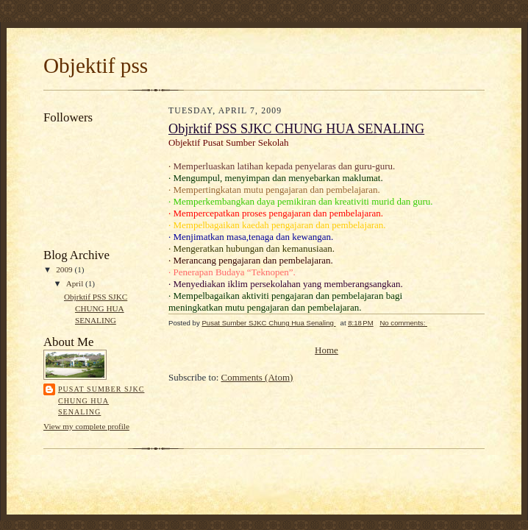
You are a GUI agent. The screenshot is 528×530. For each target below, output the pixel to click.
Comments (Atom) (257, 377)
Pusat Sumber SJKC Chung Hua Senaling (101, 400)
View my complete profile (86, 426)
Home (326, 350)
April (75, 283)
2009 (65, 269)
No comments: (403, 323)
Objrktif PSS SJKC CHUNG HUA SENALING (95, 308)
